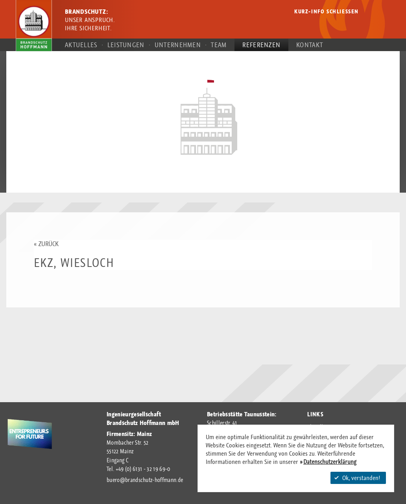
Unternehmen (178, 44)
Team (219, 44)
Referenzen (261, 44)
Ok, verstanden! (357, 478)
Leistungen (126, 44)
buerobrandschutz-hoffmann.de (145, 480)
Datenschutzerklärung (329, 461)
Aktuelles (81, 44)
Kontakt (309, 44)
